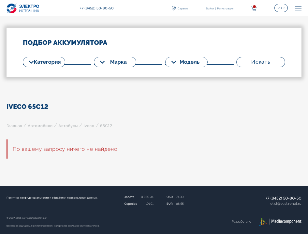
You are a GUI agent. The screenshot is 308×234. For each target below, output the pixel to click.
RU (280, 8)
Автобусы (68, 126)
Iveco (88, 126)
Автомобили (40, 126)
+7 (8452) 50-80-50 (283, 198)
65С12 (106, 126)
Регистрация (225, 8)
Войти (210, 8)
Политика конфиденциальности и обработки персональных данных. (52, 197)
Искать (260, 62)
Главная (14, 126)
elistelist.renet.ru (285, 204)
